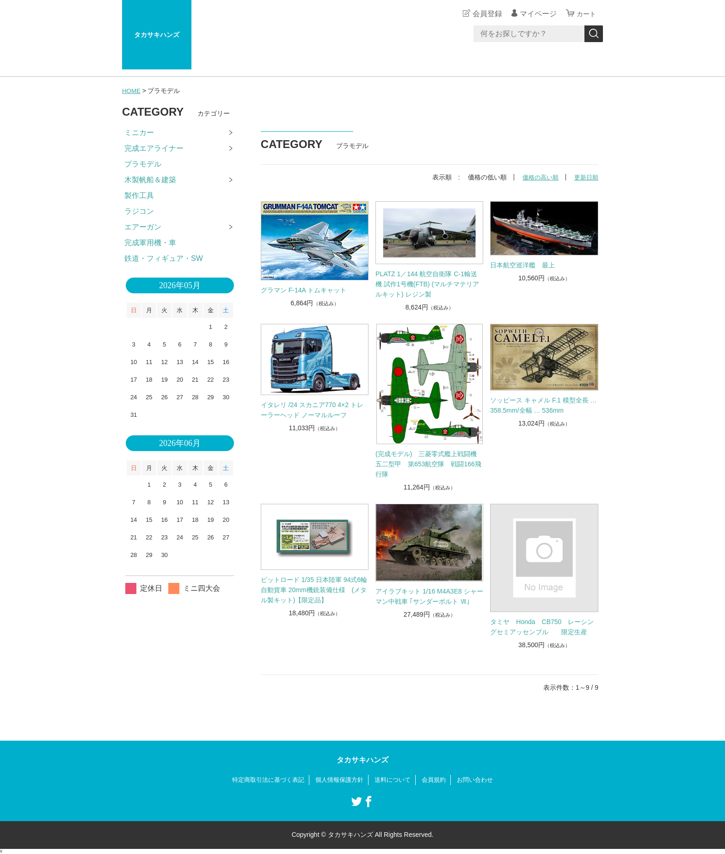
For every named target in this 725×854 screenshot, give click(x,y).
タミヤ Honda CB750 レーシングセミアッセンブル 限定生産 (542, 626)
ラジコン (139, 211)
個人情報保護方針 (338, 779)
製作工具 (139, 195)
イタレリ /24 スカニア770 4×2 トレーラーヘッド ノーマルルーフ (312, 410)
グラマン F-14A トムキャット (303, 290)
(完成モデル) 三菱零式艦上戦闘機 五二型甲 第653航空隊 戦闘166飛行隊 (429, 464)
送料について (394, 779)
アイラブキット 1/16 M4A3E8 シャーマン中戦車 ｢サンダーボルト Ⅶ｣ (429, 596)
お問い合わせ (481, 779)
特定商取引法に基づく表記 (262, 779)
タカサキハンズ (156, 34)
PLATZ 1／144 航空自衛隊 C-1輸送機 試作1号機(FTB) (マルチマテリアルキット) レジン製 (427, 284)
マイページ (535, 14)
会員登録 (484, 14)
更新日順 (585, 177)
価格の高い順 (537, 177)
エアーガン (142, 227)
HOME (131, 90)
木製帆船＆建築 (150, 180)
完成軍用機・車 (150, 243)
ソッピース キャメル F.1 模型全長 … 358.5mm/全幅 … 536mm (543, 405)
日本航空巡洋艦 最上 (522, 264)
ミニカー (139, 132)
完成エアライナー (154, 148)
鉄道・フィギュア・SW (163, 258)
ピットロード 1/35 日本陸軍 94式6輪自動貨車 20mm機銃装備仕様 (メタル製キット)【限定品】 (314, 590)
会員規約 (438, 779)
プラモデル (142, 164)
